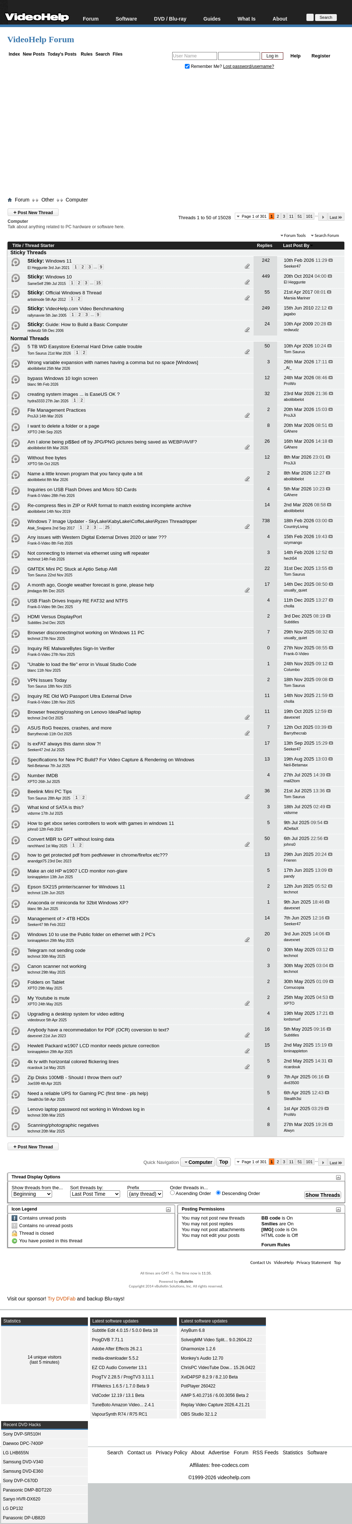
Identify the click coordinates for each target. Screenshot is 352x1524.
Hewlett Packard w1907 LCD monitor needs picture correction (93, 1045)
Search (103, 54)
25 (107, 527)
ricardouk (292, 1067)
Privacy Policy (171, 1452)
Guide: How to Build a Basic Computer (87, 324)
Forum (91, 18)
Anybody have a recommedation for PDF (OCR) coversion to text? (98, 1029)
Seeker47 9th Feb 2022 (46, 925)
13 (267, 759)
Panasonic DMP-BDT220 (27, 1490)
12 (267, 377)
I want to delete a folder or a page (63, 426)
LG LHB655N (16, 1452)
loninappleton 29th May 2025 (50, 941)
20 (267, 933)
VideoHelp (284, 1262)
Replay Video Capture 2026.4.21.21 (215, 1404)
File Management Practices (56, 410)
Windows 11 (59, 261)
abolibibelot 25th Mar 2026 (48, 369)
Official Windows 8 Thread (74, 292)
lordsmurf (292, 1019)
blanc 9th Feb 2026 (43, 384)
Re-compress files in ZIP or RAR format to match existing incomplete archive (109, 505)
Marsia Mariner (297, 298)
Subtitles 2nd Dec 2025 (46, 623)
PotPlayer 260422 (198, 1386)
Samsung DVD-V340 (23, 1461)
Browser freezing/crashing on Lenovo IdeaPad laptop (84, 712)
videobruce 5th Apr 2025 (47, 1020)
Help (295, 56)
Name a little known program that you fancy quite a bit (85, 473)
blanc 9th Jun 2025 (42, 909)
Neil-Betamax (296, 765)
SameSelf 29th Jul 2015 (46, 284)
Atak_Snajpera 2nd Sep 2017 (51, 528)
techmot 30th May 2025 (46, 956)
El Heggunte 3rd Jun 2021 (48, 268)
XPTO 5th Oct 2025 (43, 464)
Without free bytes (46, 457)
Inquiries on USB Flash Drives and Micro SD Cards (81, 489)
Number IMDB (42, 775)
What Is (247, 18)
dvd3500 (291, 1083)
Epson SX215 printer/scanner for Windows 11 (76, 886)
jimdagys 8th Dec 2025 (45, 591)
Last (336, 217)
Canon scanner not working (56, 966)
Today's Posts (61, 54)
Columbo (292, 669)
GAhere (290, 431)
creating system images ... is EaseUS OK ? (73, 394)
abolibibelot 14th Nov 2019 (48, 512)
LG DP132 (13, 1508)
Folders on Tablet (45, 982)
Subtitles (291, 622)
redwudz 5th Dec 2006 (45, 331)
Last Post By (298, 245)
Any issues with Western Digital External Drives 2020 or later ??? (96, 537)
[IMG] (267, 1229)
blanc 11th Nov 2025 (44, 670)
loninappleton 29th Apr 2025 (50, 1052)
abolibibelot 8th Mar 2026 (47, 480)
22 (267, 568)
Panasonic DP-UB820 (24, 1517)
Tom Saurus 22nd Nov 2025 (49, 575)
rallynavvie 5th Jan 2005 (47, 315)
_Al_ (288, 367)
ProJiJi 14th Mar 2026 (45, 416)
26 (267, 441)
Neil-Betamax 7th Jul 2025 (48, 766)
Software (126, 18)
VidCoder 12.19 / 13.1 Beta (118, 1395)
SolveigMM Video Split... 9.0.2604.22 (216, 1339)
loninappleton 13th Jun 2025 (50, 877)
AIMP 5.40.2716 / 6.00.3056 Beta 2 (215, 1395)
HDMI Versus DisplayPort (54, 616)
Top (223, 1162)
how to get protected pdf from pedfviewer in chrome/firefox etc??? (97, 855)
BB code (271, 1218)
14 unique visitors (44, 1357)
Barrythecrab (295, 733)
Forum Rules (276, 1244)
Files (117, 54)
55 (267, 292)
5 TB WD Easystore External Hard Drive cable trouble (84, 346)
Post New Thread (33, 212)
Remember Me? (204, 66)
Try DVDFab (62, 1299)
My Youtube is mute (48, 998)
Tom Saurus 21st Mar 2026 (49, 353)
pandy (289, 876)
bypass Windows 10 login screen (62, 378)
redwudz (291, 330)
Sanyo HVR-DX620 (21, 1499)
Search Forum (327, 235)
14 (267, 504)
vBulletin (186, 1281)
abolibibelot (294, 399)
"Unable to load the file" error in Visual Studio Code (81, 664)
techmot (291, 892)
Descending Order (238, 1193)
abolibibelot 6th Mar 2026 (47, 448)
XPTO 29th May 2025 (44, 988)
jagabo (290, 314)
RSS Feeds (266, 1452)
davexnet (292, 717)
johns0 (289, 844)
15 (98, 283)
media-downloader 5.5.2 (115, 1358)
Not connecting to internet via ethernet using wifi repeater (88, 553)
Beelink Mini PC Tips (49, 791)
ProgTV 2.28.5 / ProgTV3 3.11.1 (123, 1377)
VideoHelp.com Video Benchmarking (85, 308)
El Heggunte (295, 282)
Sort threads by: (86, 1187)
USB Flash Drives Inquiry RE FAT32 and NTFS (77, 600)
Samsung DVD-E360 (23, 1471)
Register (320, 56)
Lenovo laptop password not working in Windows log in (86, 1109)
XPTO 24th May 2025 (44, 1004)
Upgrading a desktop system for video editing (75, 1014)
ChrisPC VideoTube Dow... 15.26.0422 (218, 1367)
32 (267, 393)
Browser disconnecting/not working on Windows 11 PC (85, 632)
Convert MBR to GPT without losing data (70, 839)
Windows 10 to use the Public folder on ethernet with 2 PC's (91, 934)
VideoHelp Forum (40, 39)
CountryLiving (296, 526)
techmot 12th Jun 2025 (45, 893)
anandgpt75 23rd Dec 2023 (49, 861)
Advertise (218, 1452)
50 (267, 345)
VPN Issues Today (47, 680)
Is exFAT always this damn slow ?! (64, 743)
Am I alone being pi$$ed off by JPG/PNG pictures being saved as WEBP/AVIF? (112, 442)
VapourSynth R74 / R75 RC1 (119, 1414)
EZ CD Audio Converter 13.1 (119, 1367)
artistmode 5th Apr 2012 (46, 300)
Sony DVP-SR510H (22, 1434)
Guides (211, 18)
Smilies (270, 1223)
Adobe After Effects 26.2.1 (117, 1348)
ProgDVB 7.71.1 (107, 1339)
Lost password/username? (248, 66)
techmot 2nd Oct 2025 (45, 718)
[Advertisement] (179, 134)
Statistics (293, 1452)
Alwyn (289, 1130)
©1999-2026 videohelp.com (219, 1477)
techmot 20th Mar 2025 (46, 1131)
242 (266, 260)
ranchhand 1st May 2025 (47, 846)
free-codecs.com (230, 1465)
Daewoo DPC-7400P (23, 1443)
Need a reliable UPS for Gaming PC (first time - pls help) (87, 1093)
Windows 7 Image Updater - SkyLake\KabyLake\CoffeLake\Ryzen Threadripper (112, 521)
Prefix (133, 1187)
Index (14, 54)
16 (267, 1029)
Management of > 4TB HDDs (58, 918)
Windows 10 (59, 277)
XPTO (289, 1003)
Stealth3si (292, 1098)
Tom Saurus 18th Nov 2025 (49, 686)
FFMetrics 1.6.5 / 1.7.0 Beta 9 (120, 1386)
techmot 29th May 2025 (46, 972)
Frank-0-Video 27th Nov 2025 (51, 655)
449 (266, 276)
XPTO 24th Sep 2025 (44, 432)
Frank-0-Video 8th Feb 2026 (50, 543)
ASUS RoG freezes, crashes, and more (69, 728)
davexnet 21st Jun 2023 (46, 1036)
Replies (264, 245)
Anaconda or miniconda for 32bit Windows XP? (77, 902)
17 (267, 584)
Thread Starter (39, 245)
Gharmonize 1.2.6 (198, 1348)
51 (299, 216)
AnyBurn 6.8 (193, 1330)
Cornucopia (294, 987)
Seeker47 (292, 266)
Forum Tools (295, 235)
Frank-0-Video (296, 653)
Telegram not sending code (56, 950)
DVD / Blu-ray (170, 18)
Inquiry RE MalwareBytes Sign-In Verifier (71, 648)
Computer (76, 200)
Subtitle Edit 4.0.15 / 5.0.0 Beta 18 (125, 1330)
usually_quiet (295, 590)
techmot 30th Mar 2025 (46, 1115)
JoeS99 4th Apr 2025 (44, 1084)
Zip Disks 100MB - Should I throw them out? (74, 1077)
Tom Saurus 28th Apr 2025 (48, 798)
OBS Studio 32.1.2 (199, 1414)
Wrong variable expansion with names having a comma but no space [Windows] (112, 362)
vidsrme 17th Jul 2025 (45, 813)
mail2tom (292, 781)
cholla (289, 606)
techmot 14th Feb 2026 (46, 559)
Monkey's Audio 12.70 (202, 1358)
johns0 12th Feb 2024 (45, 829)
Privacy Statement (314, 1262)
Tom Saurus (294, 352)
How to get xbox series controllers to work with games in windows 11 (100, 823)
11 (291, 216)
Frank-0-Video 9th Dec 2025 (50, 607)
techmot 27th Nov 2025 (46, 639)
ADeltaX (291, 828)
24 (267, 323)
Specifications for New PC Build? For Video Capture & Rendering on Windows (110, 759)
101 (309, 216)
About (280, 18)
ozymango (293, 542)
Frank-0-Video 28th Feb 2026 (51, 496)
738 (266, 520)
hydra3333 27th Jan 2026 (47, 401)
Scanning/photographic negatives (63, 1125)
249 (266, 308)
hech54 (290, 558)
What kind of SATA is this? (55, 807)
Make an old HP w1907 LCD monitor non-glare (77, 871)
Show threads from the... (37, 1187)
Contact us (139, 1452)
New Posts (34, 54)
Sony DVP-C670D (20, 1480)
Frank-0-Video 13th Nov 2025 (51, 702)
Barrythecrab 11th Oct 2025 (49, 734)
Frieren (290, 860)
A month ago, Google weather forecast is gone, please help (90, 585)
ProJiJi (290, 415)
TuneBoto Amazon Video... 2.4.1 (123, 1404)
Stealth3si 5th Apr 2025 (46, 1099)
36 (267, 790)
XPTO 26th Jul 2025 (43, 782)
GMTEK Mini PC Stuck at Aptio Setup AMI (72, 569)
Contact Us (260, 1262)
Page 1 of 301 (254, 216)
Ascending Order (190, 1193)
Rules (87, 54)
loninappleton (295, 1051)
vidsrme (291, 812)
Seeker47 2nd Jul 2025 (46, 750)
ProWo (290, 383)
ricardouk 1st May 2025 (46, 1068)
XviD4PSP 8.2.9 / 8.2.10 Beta (209, 1377)
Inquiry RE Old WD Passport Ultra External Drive (79, 696)
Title (16, 245)
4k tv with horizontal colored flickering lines (73, 1061)
